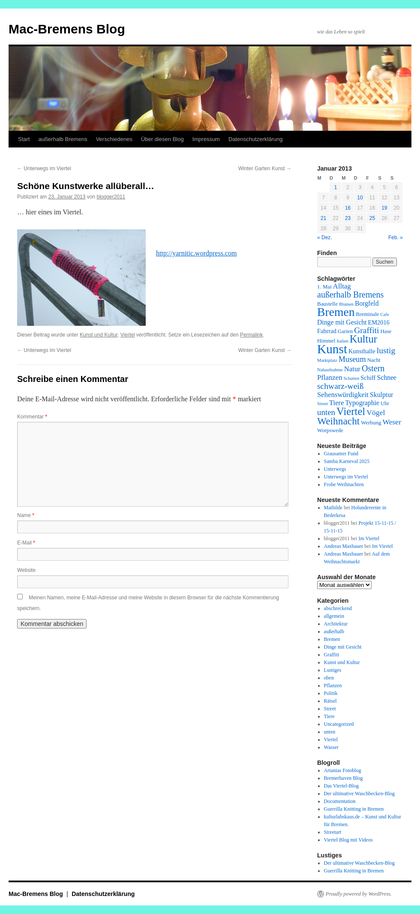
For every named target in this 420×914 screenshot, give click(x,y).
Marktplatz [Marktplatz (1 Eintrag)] (327, 360)
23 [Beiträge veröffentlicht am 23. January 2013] (348, 218)
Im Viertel (368, 538)
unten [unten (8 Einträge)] (326, 412)
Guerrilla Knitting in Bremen (354, 809)
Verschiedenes (114, 139)
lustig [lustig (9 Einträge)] (386, 350)
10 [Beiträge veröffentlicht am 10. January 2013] (360, 198)
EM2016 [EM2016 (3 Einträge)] (379, 322)
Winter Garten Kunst (264, 168)
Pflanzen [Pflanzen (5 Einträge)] (329, 377)
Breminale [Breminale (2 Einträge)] (367, 314)
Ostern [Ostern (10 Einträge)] (373, 368)
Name (25, 515)
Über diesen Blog (162, 139)
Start (24, 139)
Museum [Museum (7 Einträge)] (352, 359)
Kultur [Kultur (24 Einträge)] (363, 339)
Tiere (329, 716)
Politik (331, 693)
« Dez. (324, 238)
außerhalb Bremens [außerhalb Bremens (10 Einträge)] (350, 294)
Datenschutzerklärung (255, 139)
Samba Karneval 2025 (347, 461)
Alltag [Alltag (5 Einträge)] (342, 286)
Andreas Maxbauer (343, 546)
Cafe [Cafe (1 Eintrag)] (385, 314)
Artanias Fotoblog (342, 770)
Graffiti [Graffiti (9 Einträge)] (366, 330)
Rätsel (330, 701)
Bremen (332, 639)
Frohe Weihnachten (344, 484)
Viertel (127, 335)
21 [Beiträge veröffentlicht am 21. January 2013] (323, 218)
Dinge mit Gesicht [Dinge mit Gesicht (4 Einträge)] (341, 322)
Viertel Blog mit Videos (348, 840)
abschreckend (338, 608)
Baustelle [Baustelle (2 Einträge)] (327, 304)
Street (330, 709)
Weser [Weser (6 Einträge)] (391, 422)
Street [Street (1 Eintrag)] (322, 403)
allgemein (334, 616)
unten (330, 732)
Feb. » (395, 238)
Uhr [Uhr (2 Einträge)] (385, 403)
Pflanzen (333, 685)
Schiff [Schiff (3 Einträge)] (367, 377)
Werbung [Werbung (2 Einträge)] (371, 422)
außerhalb (334, 631)
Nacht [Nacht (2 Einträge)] (374, 360)
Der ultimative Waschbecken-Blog (359, 794)
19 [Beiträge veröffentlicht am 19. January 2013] (384, 208)
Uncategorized (339, 724)
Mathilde (333, 508)
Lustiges (333, 670)
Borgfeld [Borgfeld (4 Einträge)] (367, 303)
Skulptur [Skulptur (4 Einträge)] (381, 394)
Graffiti (331, 655)
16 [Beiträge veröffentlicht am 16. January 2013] (348, 208)
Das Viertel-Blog (341, 786)
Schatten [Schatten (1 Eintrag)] (352, 378)
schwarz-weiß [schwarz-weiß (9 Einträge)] (340, 386)
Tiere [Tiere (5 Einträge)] (336, 403)
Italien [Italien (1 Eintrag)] (342, 341)
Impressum (206, 139)
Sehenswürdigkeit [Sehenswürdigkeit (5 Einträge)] (343, 395)
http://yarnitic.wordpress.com (196, 253)
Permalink (251, 335)
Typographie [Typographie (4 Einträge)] (362, 402)
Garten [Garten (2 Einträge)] (345, 331)
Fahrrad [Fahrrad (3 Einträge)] (326, 331)
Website (26, 570)
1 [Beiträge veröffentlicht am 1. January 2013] (335, 187)
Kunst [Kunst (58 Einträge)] (332, 349)
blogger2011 (111, 197)
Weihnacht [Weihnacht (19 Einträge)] (338, 421)
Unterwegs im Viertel (44, 168)
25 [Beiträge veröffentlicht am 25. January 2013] (372, 218)
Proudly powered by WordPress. (359, 894)
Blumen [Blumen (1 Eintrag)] (346, 304)
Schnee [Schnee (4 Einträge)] (386, 377)
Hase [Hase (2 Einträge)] (385, 331)
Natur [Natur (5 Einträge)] (352, 369)
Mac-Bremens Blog (67, 29)
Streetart (333, 832)
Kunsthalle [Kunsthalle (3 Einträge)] (361, 351)
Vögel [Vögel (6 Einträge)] (375, 412)
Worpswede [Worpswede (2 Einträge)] (330, 430)
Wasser (331, 747)
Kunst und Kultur (98, 335)
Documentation (340, 801)
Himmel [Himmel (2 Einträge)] (326, 340)
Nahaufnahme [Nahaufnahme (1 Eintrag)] (330, 369)
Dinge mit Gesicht (343, 647)
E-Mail (26, 543)
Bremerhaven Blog (343, 778)
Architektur (336, 624)
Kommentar (32, 417)
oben (329, 678)
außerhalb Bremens (62, 139)
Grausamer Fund (341, 454)
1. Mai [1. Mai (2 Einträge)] (324, 286)
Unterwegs (335, 469)
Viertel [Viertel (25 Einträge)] (350, 411)
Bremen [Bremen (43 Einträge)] (336, 312)
